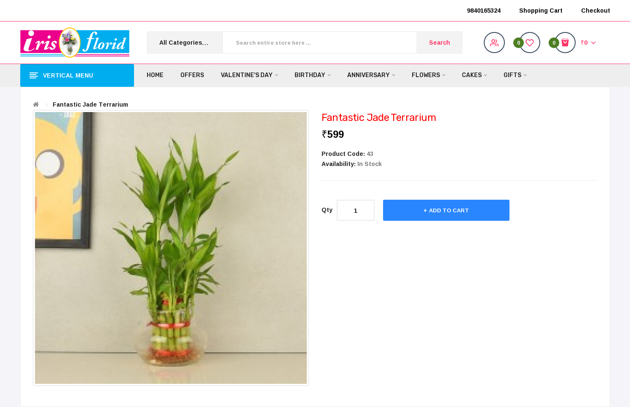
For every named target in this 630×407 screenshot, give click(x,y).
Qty (327, 209)
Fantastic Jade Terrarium (90, 104)
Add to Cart (449, 210)
